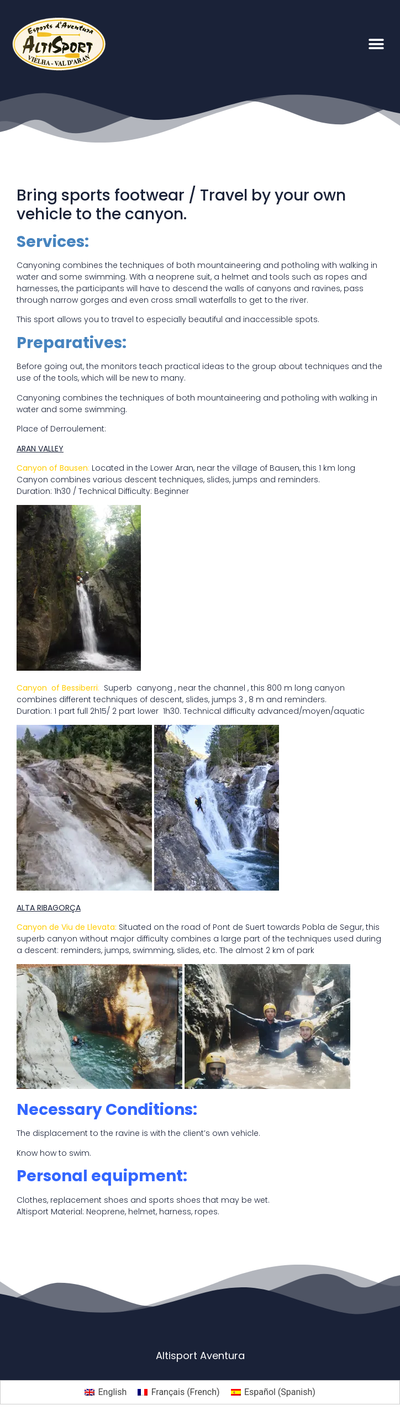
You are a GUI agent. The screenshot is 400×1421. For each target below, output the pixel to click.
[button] (376, 43)
